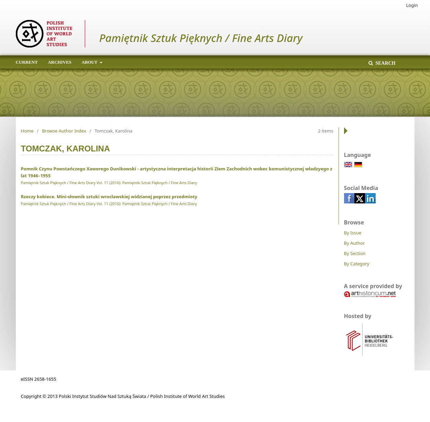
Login (412, 5)
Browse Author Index (64, 131)
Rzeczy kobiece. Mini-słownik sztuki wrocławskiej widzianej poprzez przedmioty (109, 196)
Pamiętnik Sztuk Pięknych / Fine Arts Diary (200, 38)
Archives (59, 62)
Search (385, 63)
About (89, 62)
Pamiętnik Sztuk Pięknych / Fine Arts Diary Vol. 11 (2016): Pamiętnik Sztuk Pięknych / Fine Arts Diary (109, 182)
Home (27, 131)
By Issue (353, 233)
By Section (355, 253)
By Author (354, 243)
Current (27, 62)
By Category (357, 264)
